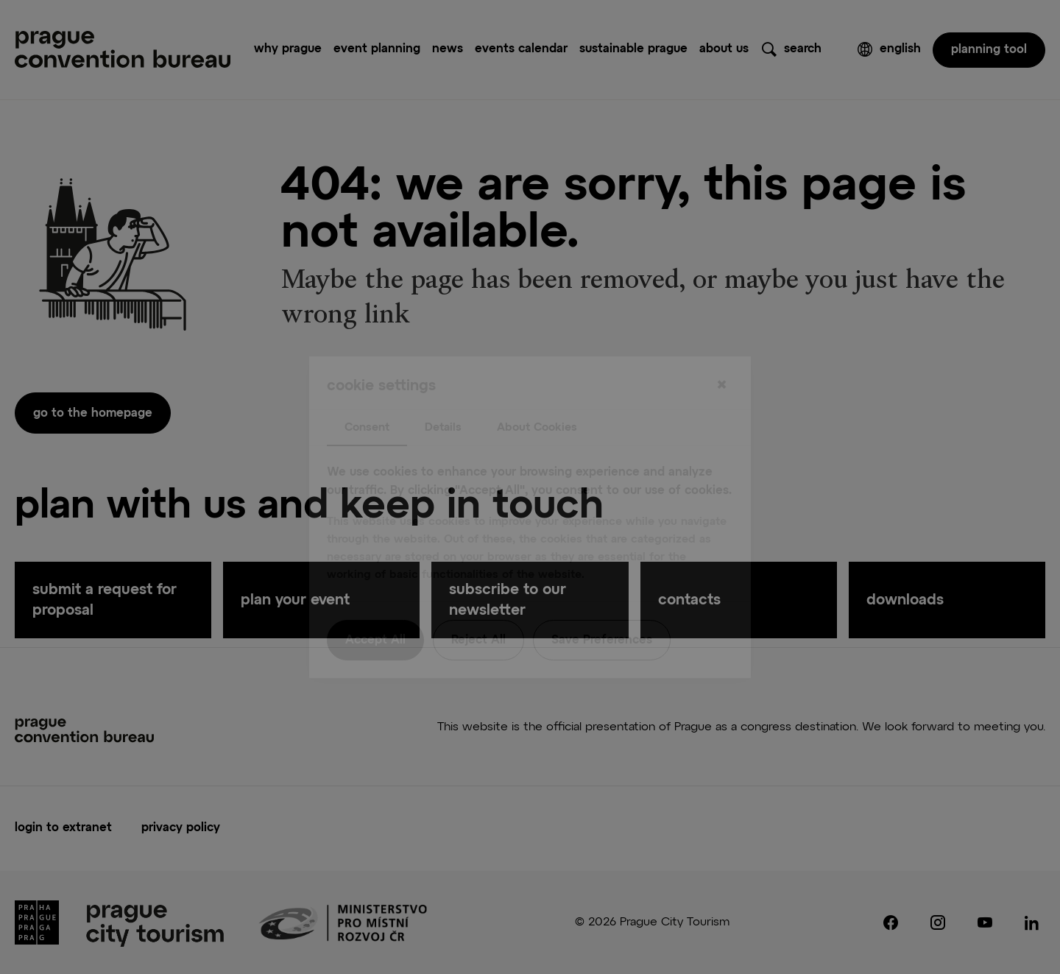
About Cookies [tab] (537, 397)
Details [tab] (443, 397)
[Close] (721, 355)
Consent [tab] (366, 397)
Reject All (478, 610)
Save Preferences (601, 610)
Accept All (375, 610)
